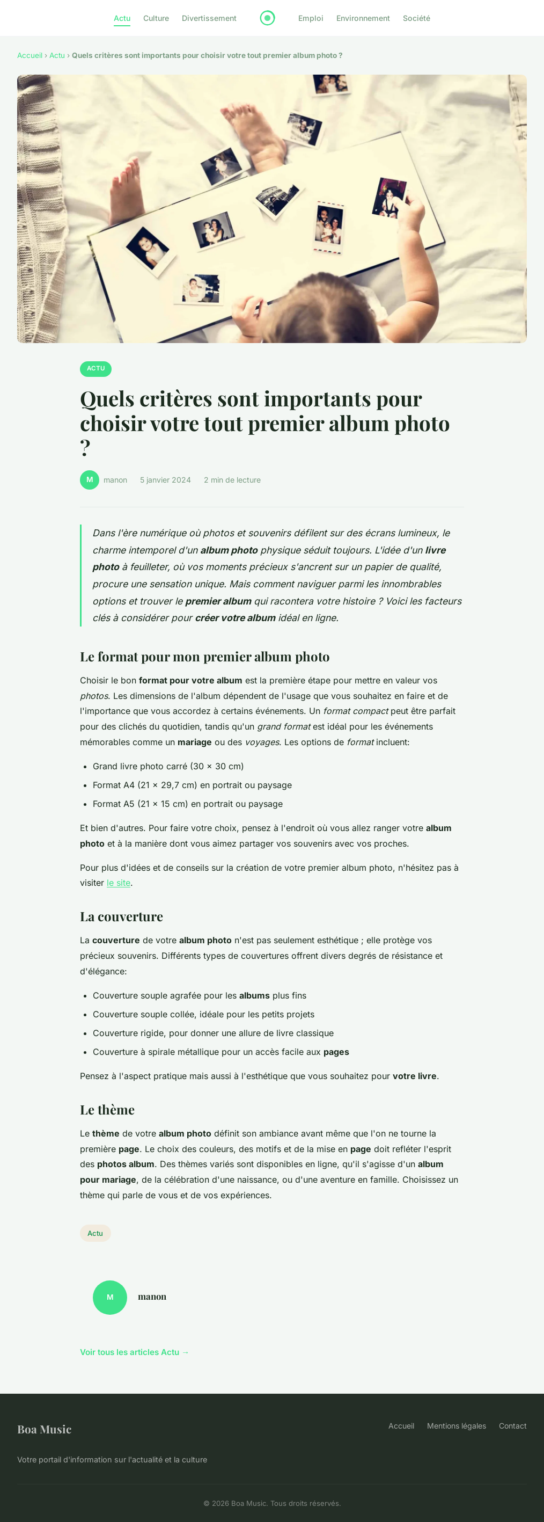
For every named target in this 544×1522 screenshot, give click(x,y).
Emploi (311, 18)
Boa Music (44, 1428)
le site (118, 882)
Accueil (29, 55)
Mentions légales (456, 1425)
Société (416, 18)
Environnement (363, 18)
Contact (513, 1425)
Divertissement (209, 18)
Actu (122, 18)
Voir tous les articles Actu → (134, 1352)
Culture (156, 18)
